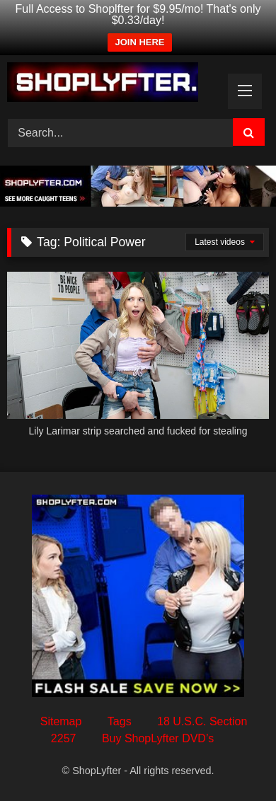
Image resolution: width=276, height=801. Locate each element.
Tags (120, 721)
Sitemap (61, 721)
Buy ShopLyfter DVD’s (158, 738)
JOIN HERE (139, 42)
